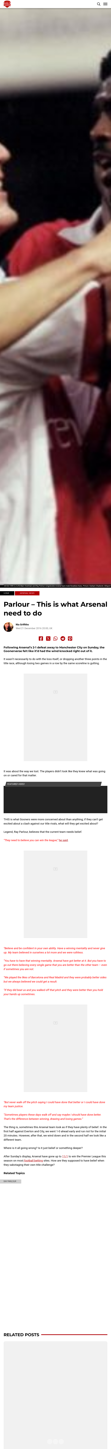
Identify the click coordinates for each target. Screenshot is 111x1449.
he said (63, 840)
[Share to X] (48, 638)
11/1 (65, 1156)
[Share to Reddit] (62, 638)
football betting (33, 1160)
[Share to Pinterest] (70, 638)
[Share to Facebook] (40, 638)
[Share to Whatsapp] (55, 638)
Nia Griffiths (22, 624)
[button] (98, 4)
